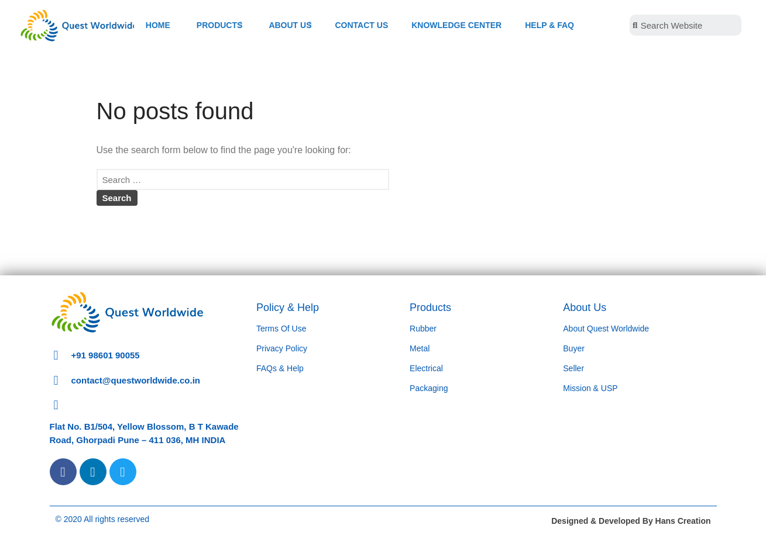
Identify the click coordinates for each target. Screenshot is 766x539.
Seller (573, 368)
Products (430, 307)
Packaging (429, 388)
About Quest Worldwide (606, 328)
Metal (420, 348)
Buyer (574, 348)
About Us (584, 307)
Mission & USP (590, 388)
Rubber (423, 328)
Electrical (426, 368)
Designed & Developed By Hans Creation (630, 521)
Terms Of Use (281, 328)
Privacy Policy (281, 348)
